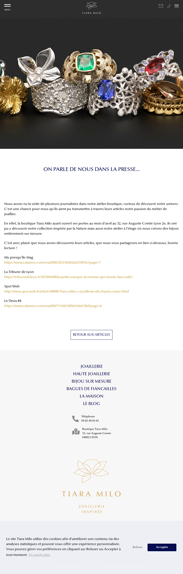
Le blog (91, 404)
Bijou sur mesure (91, 381)
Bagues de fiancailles (91, 389)
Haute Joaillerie (91, 374)
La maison (92, 396)
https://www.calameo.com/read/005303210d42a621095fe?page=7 (52, 262)
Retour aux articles (91, 335)
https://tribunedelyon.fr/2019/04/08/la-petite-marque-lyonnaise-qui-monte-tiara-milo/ (68, 277)
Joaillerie (92, 367)
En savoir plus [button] (39, 555)
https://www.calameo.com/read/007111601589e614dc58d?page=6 (53, 306)
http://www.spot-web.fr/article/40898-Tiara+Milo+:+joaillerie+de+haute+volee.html (66, 291)
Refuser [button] (138, 547)
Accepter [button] (162, 547)
